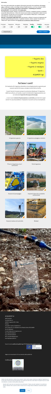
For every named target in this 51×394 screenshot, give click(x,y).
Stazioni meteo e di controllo (14, 221)
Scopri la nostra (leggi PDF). (15, 344)
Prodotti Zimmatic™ (25, 247)
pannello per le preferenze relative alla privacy (28, 20)
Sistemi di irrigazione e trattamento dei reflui (25, 304)
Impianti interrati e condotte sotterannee (36, 194)
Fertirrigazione (36, 164)
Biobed (36, 221)
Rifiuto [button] (29, 390)
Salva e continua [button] (43, 31)
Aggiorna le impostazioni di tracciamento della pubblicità (18, 354)
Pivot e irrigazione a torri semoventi (14, 164)
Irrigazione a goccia (14, 138)
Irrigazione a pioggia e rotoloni (36, 138)
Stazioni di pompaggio (14, 193)
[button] (49, 2)
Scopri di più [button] (7, 31)
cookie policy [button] (23, 10)
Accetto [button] (22, 390)
